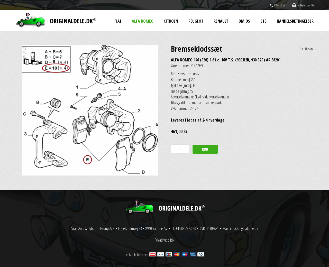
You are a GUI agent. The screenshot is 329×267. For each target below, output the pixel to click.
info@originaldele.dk (244, 228)
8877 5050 (277, 5)
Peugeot (195, 21)
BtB (263, 21)
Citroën (171, 21)
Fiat (118, 21)
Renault (221, 21)
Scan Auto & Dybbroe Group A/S (92, 228)
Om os (244, 21)
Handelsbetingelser (295, 21)
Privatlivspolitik (164, 240)
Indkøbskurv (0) (303, 5)
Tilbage (309, 49)
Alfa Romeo (142, 21)
